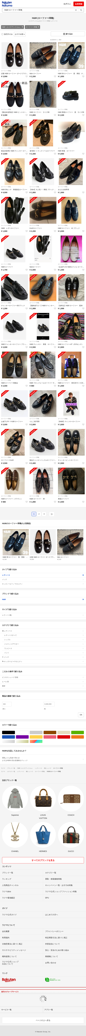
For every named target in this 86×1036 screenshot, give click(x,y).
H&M (43, 599)
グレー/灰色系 (42, 733)
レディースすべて (44, 635)
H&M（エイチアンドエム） (12, 27)
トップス (44, 640)
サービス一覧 (6, 1010)
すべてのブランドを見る (43, 860)
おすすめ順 (20, 34)
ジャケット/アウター (44, 644)
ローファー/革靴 (32, 27)
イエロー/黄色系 (42, 737)
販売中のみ (7, 34)
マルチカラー (42, 741)
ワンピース (44, 648)
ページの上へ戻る (43, 1020)
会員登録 (78, 4)
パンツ (44, 653)
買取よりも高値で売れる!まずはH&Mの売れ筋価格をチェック (43, 759)
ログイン (67, 4)
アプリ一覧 (48, 1010)
